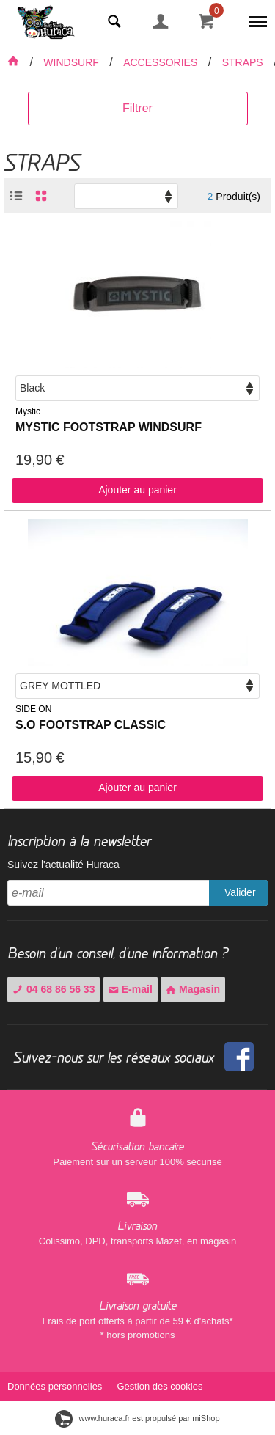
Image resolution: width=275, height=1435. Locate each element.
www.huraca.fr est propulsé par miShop (137, 1418)
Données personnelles (54, 1386)
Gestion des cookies (159, 1386)
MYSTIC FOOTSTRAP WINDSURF (108, 427)
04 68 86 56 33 (53, 989)
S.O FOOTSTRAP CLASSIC (90, 725)
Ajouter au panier (137, 490)
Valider (240, 892)
